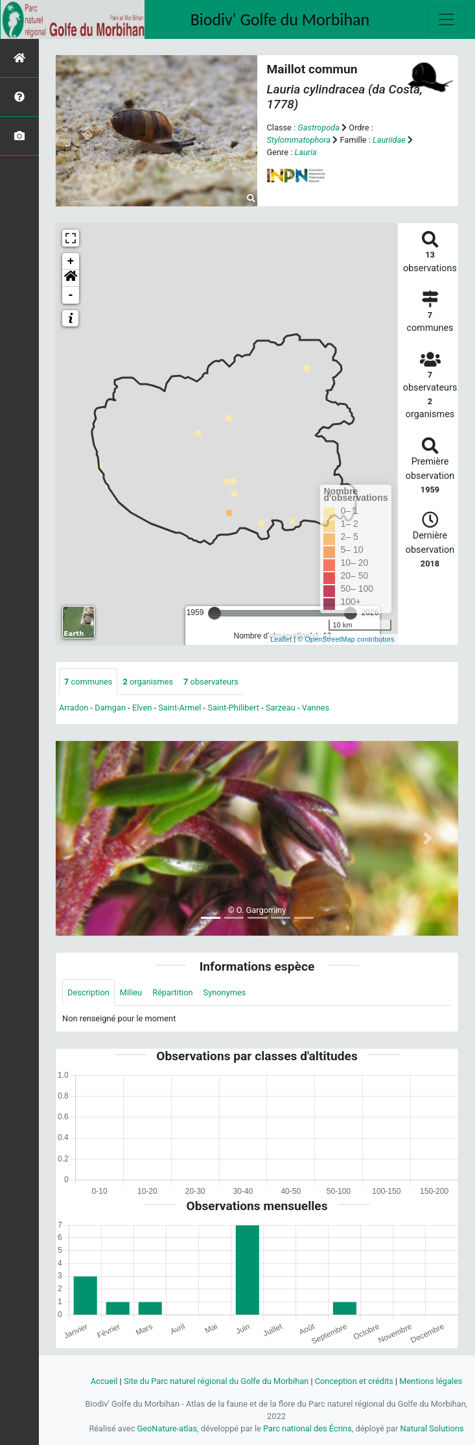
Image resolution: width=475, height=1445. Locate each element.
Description (88, 992)
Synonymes (224, 992)
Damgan (110, 707)
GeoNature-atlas (167, 1428)
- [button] (71, 295)
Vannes (315, 707)
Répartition (172, 992)
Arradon (73, 707)
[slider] (214, 613)
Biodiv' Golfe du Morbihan (280, 19)
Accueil (104, 1381)
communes (88, 681)
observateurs (210, 681)
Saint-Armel (179, 707)
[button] (70, 278)
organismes (147, 681)
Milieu (131, 992)
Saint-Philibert (233, 707)
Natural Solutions (432, 1428)
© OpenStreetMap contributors (345, 639)
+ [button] (71, 261)
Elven (142, 707)
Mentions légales (430, 1381)
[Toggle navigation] (446, 19)
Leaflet (281, 639)
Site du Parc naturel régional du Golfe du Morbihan (216, 1381)
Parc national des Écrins (307, 1428)
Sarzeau (280, 707)
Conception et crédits (354, 1381)
